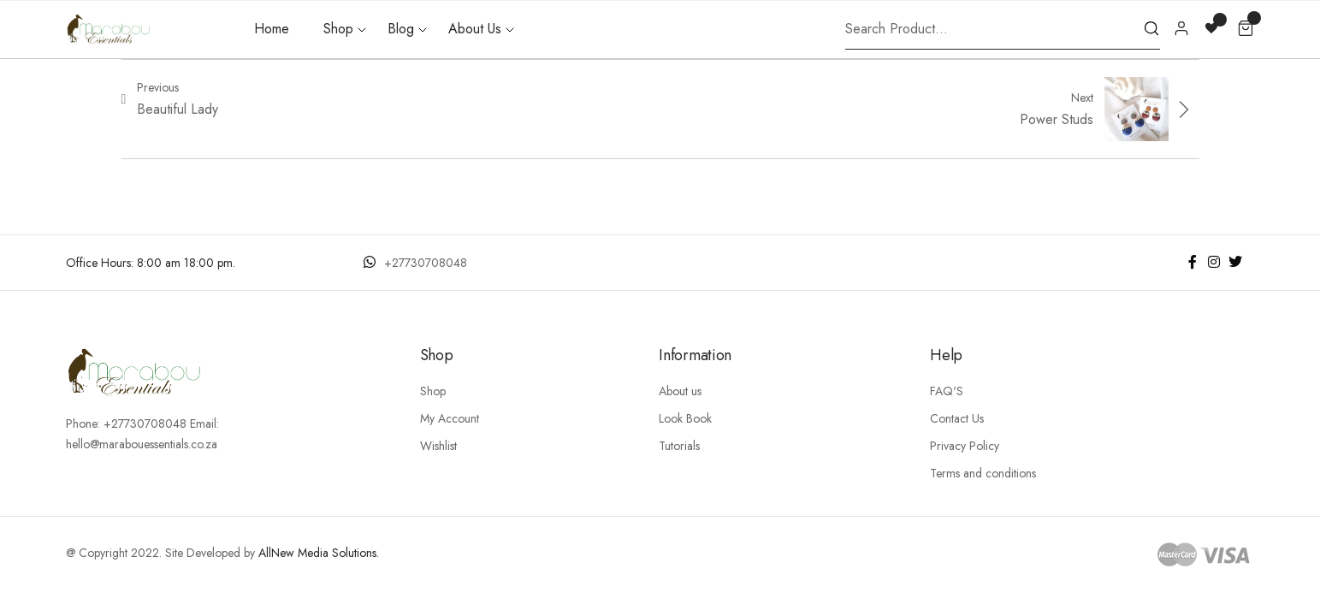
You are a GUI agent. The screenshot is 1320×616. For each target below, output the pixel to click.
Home (271, 28)
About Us (474, 28)
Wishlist (438, 445)
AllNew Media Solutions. (318, 552)
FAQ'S (946, 391)
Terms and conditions (983, 473)
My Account (449, 418)
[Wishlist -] (1213, 27)
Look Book (685, 418)
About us (680, 391)
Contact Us (957, 418)
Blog (401, 28)
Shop (338, 28)
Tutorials (679, 445)
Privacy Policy (964, 445)
